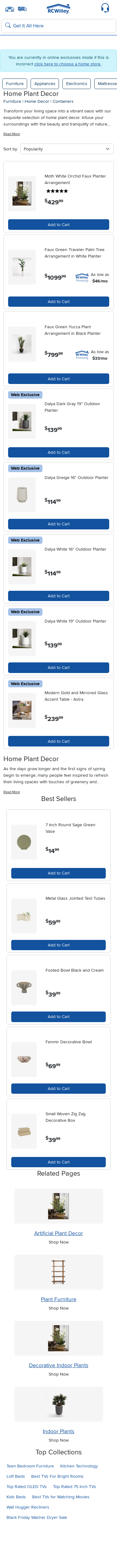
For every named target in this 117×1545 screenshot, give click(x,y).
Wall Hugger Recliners (28, 1507)
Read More (11, 134)
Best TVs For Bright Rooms (57, 1476)
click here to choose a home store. (67, 64)
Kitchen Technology (79, 1466)
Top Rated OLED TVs (27, 1486)
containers (63, 101)
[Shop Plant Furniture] (58, 1272)
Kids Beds (16, 1497)
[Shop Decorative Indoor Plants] (58, 1338)
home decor (37, 101)
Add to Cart (59, 224)
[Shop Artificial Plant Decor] (58, 1206)
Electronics (76, 83)
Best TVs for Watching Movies (61, 1497)
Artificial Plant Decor (58, 1233)
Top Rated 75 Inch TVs (74, 1486)
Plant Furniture (58, 1299)
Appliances (45, 83)
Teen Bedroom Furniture (30, 1466)
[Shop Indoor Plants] (58, 1404)
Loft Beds (16, 1476)
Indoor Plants (58, 1431)
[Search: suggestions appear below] (59, 26)
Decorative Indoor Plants (58, 1365)
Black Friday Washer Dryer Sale (37, 1517)
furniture (12, 101)
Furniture (15, 83)
